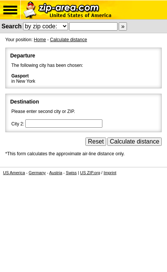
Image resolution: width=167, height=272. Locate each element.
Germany (37, 172)
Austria (55, 172)
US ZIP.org (90, 172)
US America (14, 172)
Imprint (110, 172)
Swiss (71, 172)
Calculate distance (68, 39)
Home (40, 39)
